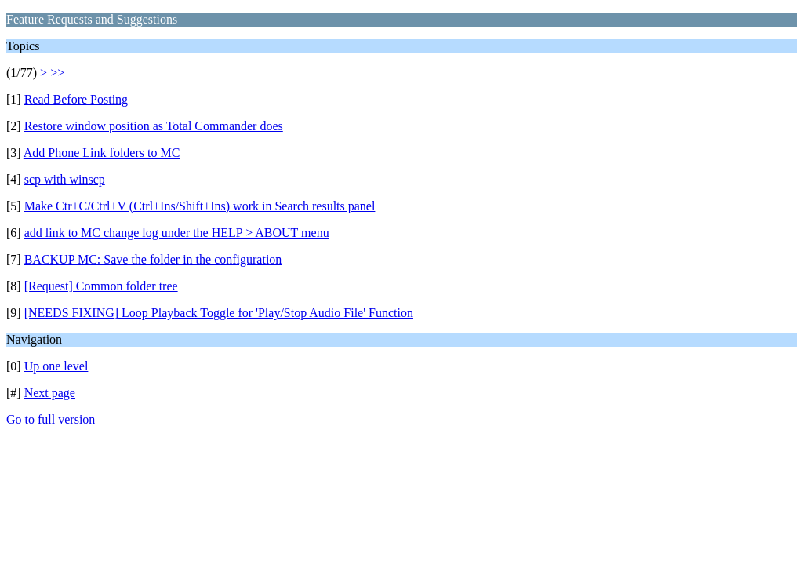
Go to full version (50, 419)
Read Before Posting (76, 99)
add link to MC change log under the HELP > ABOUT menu (176, 232)
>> (57, 72)
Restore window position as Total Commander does (153, 126)
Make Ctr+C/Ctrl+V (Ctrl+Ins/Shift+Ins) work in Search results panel (200, 206)
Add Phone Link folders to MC (102, 152)
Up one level (56, 366)
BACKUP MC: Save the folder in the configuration (153, 259)
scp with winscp (64, 179)
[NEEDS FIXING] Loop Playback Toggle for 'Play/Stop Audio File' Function (218, 312)
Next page (49, 392)
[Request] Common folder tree (101, 286)
